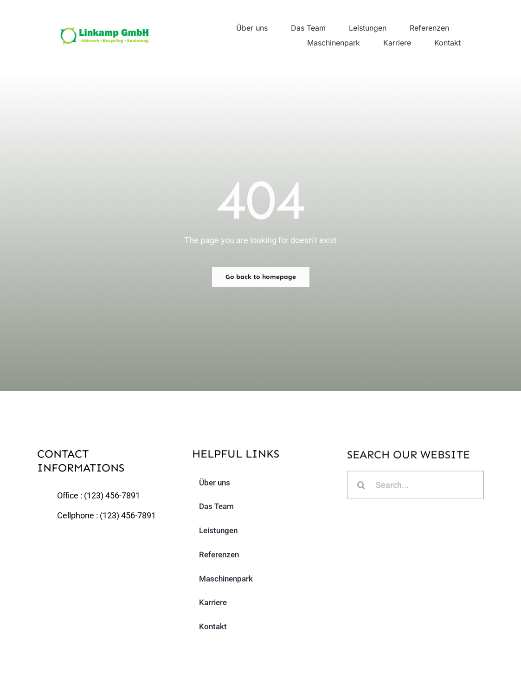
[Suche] (361, 486)
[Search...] (415, 486)
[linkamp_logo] (104, 31)
